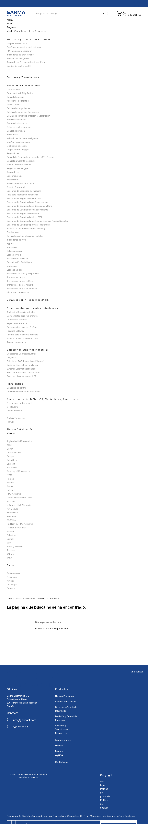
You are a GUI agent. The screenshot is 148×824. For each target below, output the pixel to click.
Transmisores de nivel (17, 258)
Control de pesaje (15, 97)
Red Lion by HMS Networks (20, 524)
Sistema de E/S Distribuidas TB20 (22, 338)
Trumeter (11, 550)
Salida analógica (14, 251)
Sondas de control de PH (19, 66)
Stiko (9, 542)
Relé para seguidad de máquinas (22, 194)
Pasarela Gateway (15, 331)
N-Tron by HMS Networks (19, 505)
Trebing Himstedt (15, 546)
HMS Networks (14, 494)
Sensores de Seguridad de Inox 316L (24, 217)
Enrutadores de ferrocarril (19, 403)
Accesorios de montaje (18, 101)
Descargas (12, 584)
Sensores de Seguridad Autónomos (24, 198)
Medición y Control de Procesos (29, 39)
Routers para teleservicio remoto (22, 334)
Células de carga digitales (19, 108)
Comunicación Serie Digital (19, 262)
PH (8, 69)
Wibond (10, 554)
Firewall (10, 422)
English (136, 5)
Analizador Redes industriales (21, 312)
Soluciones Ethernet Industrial (27, 349)
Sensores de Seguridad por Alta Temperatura (28, 224)
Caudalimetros (13, 89)
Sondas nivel (13, 232)
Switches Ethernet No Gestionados (23, 372)
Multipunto (12, 247)
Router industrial (14, 410)
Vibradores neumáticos (18, 292)
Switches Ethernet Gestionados (21, 369)
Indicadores (12, 134)
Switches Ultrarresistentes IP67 (21, 376)
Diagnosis (11, 357)
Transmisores (13, 179)
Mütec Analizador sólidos (19, 164)
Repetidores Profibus (17, 323)
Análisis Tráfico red (16, 418)
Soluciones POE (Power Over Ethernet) (25, 361)
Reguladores (13, 153)
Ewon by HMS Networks (18, 471)
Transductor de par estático (20, 281)
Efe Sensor (12, 467)
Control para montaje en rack (21, 161)
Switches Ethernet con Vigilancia (22, 365)
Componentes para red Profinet (22, 327)
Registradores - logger (18, 149)
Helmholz (11, 490)
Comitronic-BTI (14, 452)
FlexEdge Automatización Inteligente (24, 47)
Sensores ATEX (14, 176)
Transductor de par (16, 277)
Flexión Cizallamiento (17, 123)
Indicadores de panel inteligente (22, 138)
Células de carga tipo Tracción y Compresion (28, 116)
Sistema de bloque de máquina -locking (26, 228)
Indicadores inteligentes (18, 58)
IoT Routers (12, 407)
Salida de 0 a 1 (14, 255)
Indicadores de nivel (16, 240)
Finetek (10, 479)
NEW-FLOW (12, 512)
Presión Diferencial (16, 187)
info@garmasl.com (24, 720)
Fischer (10, 482)
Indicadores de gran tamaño (20, 54)
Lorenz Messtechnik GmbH (19, 497)
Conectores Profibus (17, 319)
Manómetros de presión (18, 142)
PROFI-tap (11, 520)
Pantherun (11, 516)
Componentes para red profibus (22, 316)
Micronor (11, 501)
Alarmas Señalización (65, 701)
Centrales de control (16, 388)
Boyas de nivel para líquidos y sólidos (25, 236)
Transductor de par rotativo (20, 285)
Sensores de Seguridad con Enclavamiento (27, 209)
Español (137, 1)
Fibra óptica (15, 383)
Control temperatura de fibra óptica (24, 391)
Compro (10, 456)
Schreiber (11, 535)
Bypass (10, 243)
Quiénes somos (14, 573)
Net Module (12, 509)
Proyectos (12, 577)
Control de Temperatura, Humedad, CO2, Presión (30, 157)
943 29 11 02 (20, 727)
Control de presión (16, 131)
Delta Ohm (12, 460)
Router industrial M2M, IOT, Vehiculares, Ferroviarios (43, 399)
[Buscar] (71, 13)
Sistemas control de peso (19, 127)
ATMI (9, 445)
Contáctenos (61, 762)
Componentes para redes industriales (32, 308)
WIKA (9, 557)
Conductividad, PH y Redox (20, 93)
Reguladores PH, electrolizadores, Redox (27, 62)
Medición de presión (17, 146)
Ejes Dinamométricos (16, 119)
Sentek (10, 539)
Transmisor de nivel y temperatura (23, 273)
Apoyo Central (14, 104)
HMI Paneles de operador (19, 51)
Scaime (10, 531)
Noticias (10, 581)
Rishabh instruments (16, 527)
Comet (10, 449)
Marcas (59, 751)
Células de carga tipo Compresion (23, 112)
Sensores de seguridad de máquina (24, 191)
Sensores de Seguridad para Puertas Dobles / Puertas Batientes (37, 221)
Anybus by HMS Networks (19, 441)
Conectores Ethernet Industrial (21, 353)
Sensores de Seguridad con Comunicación (27, 202)
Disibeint (11, 464)
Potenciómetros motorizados (20, 183)
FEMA (9, 475)
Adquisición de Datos (17, 43)
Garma (10, 486)
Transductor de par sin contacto (22, 288)
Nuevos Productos (64, 696)
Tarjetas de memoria (16, 342)
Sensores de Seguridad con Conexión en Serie (29, 206)
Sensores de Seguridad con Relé (23, 213)
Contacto (11, 588)
